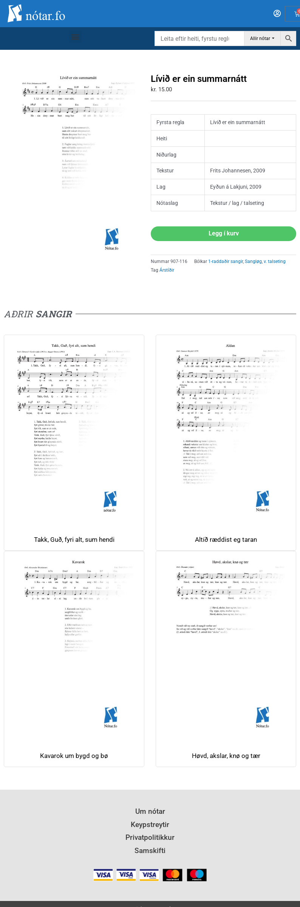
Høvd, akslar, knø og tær (226, 755)
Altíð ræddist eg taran (226, 539)
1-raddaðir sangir (225, 261)
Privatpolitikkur (150, 837)
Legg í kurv (224, 233)
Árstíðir (166, 270)
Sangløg (253, 261)
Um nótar (150, 811)
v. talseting (275, 261)
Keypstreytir (150, 824)
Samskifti (150, 850)
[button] (75, 37)
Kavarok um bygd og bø (74, 755)
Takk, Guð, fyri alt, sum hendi (74, 539)
